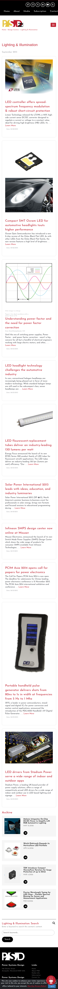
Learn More (10, 126)
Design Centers (13, 30)
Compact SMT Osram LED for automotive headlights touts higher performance (26, 225)
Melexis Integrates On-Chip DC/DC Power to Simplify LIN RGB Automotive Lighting (36, 821)
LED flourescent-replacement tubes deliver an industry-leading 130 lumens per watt (28, 445)
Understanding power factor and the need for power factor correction (28, 323)
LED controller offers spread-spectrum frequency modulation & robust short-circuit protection (27, 106)
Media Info (36, 973)
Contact (54, 11)
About (17, 11)
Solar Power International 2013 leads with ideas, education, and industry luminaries (27, 489)
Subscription (40, 11)
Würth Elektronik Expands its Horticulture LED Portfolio (36, 844)
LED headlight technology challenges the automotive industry (23, 370)
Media (27, 11)
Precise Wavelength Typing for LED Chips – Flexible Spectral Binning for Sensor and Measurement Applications (37, 895)
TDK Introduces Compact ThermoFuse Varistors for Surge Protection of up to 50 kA (37, 870)
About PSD (36, 971)
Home (7, 11)
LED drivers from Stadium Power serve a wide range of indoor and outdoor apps (28, 776)
